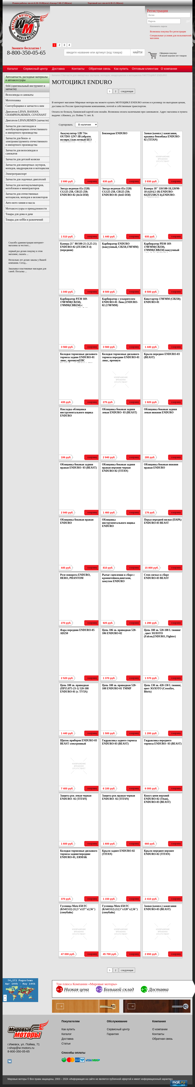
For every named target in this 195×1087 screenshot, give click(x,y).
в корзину (92, 181)
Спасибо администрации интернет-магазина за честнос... (26, 244)
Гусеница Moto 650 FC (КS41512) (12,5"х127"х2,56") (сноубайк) (77, 909)
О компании (169, 68)
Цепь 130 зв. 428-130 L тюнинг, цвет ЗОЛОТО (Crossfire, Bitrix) (162, 688)
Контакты (78, 68)
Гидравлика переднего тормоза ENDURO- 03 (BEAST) (163, 742)
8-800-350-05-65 (26, 53)
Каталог (12, 68)
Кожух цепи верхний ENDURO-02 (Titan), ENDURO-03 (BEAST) (157, 798)
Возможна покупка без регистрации (168, 31)
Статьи (66, 1043)
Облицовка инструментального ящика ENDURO (118, 523)
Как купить (121, 68)
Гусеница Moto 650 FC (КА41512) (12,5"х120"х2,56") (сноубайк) (120, 909)
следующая (127, 91)
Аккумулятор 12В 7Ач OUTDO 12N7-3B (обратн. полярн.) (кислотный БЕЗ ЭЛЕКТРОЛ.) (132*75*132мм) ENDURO (78, 140)
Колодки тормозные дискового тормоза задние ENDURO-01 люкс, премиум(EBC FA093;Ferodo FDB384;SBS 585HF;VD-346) (78, 360)
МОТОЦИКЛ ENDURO (155, 75)
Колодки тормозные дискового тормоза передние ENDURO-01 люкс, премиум (120, 357)
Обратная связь (100, 68)
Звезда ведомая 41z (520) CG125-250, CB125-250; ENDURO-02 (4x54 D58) (75, 191)
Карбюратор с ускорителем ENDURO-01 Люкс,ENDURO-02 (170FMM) (120, 302)
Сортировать (66, 124)
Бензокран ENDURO (114, 133)
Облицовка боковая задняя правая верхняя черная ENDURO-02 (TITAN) (118, 467)
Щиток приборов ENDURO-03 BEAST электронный (78, 742)
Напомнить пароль (158, 26)
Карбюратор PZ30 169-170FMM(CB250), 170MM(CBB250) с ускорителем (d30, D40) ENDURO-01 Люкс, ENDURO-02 (78, 306)
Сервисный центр (35, 68)
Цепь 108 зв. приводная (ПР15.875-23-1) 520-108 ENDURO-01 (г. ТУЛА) (74, 688)
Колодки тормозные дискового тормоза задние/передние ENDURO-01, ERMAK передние (78, 855)
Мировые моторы (26, 26)
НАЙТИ (137, 52)
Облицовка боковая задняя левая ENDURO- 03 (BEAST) (119, 411)
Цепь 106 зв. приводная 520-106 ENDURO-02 (119, 632)
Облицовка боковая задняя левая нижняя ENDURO (160, 411)
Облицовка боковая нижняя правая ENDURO (161, 466)
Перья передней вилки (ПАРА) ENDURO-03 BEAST (163, 521)
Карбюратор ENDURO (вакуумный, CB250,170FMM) (120, 245)
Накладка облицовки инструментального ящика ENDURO (76, 412)
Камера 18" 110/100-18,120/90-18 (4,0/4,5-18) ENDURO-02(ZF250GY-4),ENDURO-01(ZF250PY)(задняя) (162, 193)
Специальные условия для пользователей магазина (170, 37)
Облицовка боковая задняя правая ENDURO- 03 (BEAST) (78, 466)
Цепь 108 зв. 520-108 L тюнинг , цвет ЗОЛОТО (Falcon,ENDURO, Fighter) (162, 633)
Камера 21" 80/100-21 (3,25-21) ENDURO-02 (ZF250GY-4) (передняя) (78, 247)
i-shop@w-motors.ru (21, 1047)
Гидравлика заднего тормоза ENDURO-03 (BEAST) (119, 742)
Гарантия (113, 1034)
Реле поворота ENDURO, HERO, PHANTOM (75, 576)
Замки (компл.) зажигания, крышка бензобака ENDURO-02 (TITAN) (162, 136)
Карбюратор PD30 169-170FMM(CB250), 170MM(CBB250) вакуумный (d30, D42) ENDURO (161, 248)
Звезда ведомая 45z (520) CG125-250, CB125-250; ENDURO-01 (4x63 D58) (117, 191)
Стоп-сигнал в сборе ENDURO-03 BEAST (156, 576)
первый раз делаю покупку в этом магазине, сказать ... (26, 252)
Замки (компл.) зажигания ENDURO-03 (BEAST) (160, 908)
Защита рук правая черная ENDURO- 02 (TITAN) (118, 797)
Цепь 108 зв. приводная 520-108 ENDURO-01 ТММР (119, 687)
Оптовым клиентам (145, 68)
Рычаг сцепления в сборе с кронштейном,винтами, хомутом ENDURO (118, 578)
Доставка (58, 68)
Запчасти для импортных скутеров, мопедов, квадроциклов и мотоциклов (101, 75)
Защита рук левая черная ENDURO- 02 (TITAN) (75, 797)
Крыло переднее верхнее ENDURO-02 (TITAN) (159, 852)
